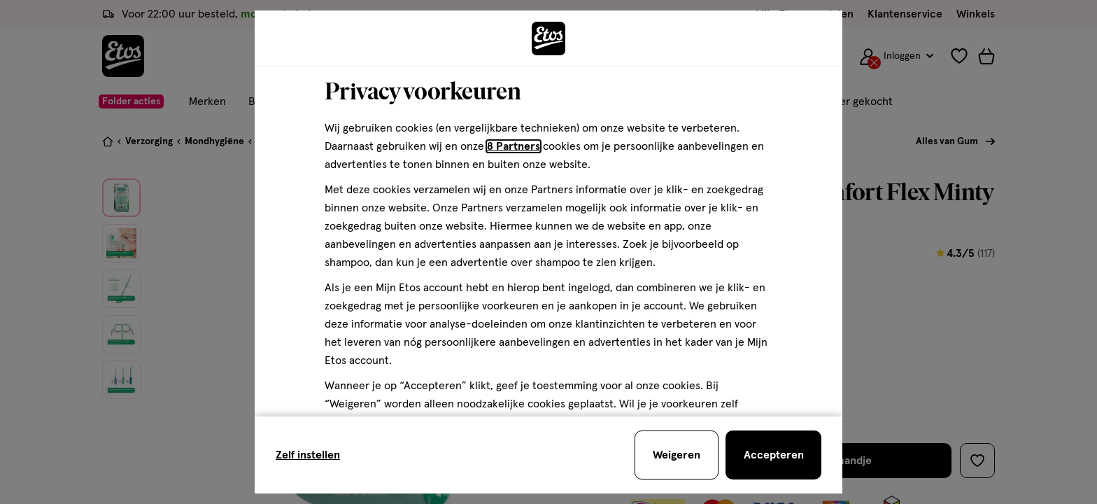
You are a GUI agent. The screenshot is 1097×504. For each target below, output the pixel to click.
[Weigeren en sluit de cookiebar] (677, 454)
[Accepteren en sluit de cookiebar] (773, 454)
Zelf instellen (308, 455)
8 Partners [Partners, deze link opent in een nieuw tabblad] (513, 146)
